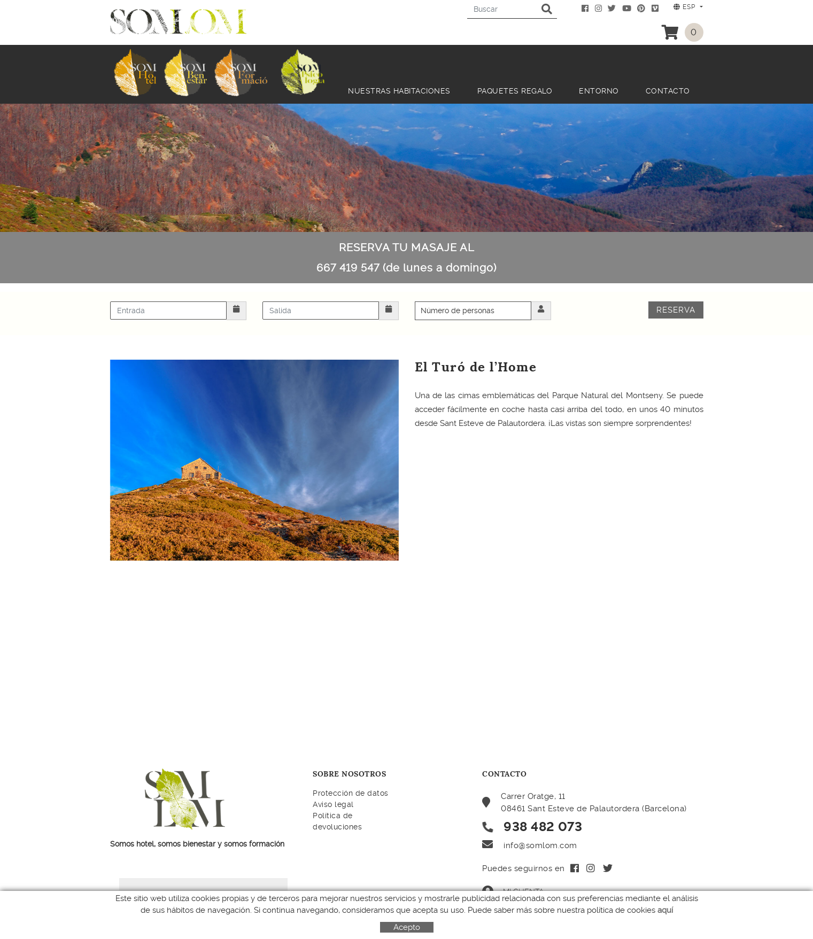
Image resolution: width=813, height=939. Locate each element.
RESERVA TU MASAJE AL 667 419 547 (406, 257)
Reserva (675, 310)
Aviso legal (333, 804)
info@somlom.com (540, 845)
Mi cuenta (513, 891)
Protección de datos (351, 793)
